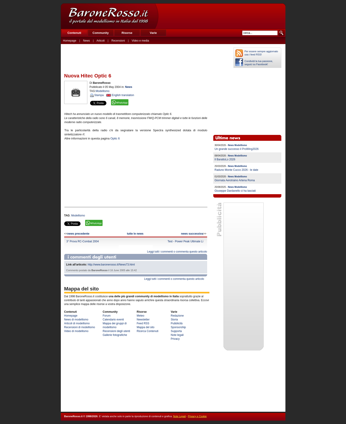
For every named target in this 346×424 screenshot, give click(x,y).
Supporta (176, 331)
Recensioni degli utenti (116, 331)
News (86, 40)
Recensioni (118, 40)
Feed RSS (143, 323)
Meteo (140, 315)
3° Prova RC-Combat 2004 (82, 241)
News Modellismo (237, 145)
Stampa (99, 95)
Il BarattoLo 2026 (225, 159)
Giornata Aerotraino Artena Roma (235, 180)
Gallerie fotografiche (115, 335)
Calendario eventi (113, 319)
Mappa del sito (146, 327)
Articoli (100, 40)
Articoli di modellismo (77, 323)
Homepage (69, 40)
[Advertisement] (222, 16)
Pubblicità (177, 323)
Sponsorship (178, 327)
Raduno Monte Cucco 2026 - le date (236, 169)
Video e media (140, 40)
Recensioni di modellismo (79, 327)
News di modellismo (76, 319)
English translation (123, 95)
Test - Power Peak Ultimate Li (185, 241)
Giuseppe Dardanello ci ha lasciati (235, 190)
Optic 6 (115, 138)
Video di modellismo (76, 331)
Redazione (177, 315)
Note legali (177, 335)
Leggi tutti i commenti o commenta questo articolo (177, 251)
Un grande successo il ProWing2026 (237, 149)
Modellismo (103, 91)
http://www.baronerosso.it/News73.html (111, 264)
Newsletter (143, 319)
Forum (107, 315)
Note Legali (179, 416)
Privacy (175, 338)
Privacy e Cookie (197, 416)
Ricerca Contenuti (147, 331)
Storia (174, 319)
